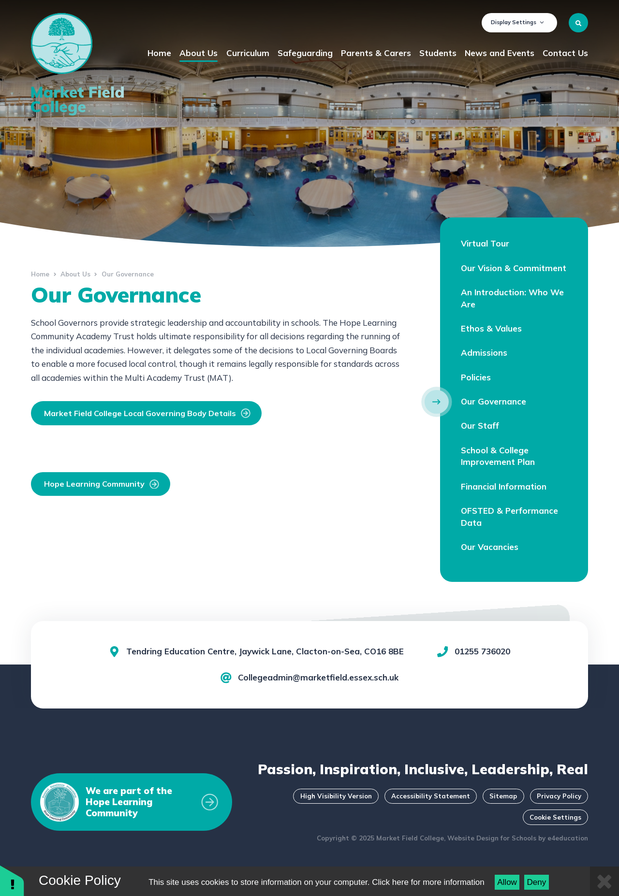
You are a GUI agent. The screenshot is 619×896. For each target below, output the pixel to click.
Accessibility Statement (430, 796)
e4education (567, 838)
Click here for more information (428, 882)
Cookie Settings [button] (555, 817)
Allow (507, 882)
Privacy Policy (559, 796)
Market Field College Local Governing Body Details (147, 413)
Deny (536, 882)
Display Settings (517, 22)
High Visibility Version (336, 796)
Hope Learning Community (101, 484)
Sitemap (503, 796)
